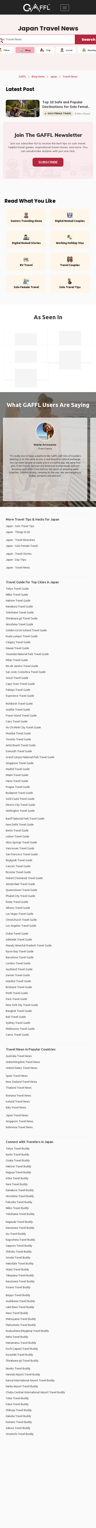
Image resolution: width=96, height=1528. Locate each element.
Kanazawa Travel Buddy (20, 1227)
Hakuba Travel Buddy (18, 1416)
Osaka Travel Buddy (18, 1160)
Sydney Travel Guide (18, 1022)
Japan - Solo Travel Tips (20, 526)
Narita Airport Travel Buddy (22, 1386)
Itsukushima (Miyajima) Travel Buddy (27, 1330)
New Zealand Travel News (21, 1081)
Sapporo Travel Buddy (19, 1245)
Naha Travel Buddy (17, 1336)
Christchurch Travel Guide (21, 919)
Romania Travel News (18, 1095)
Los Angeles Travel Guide (21, 925)
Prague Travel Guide (18, 786)
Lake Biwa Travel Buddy (20, 1307)
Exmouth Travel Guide (19, 751)
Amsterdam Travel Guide (20, 884)
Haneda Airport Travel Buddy (23, 1374)
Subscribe (48, 162)
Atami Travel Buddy (17, 1269)
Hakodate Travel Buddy (20, 1263)
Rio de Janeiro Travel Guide (22, 666)
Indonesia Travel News (19, 1127)
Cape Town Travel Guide (20, 683)
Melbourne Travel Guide (20, 1028)
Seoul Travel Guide (17, 677)
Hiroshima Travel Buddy (20, 1196)
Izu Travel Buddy (16, 1233)
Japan (53, 76)
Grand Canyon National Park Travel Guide (30, 757)
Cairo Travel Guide (17, 721)
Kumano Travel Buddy (19, 1422)
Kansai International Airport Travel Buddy (30, 1380)
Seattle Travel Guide (18, 709)
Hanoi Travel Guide (17, 781)
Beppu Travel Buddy (18, 1295)
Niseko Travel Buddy (18, 1368)
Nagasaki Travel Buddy (19, 1221)
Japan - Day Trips (16, 559)
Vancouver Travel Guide (20, 848)
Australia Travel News (19, 1056)
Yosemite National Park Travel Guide (27, 654)
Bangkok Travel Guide (19, 1010)
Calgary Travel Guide (18, 642)
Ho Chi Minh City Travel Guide (23, 727)
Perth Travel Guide (17, 993)
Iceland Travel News (18, 1101)
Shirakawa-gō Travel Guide (22, 618)
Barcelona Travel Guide (20, 957)
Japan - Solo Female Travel (22, 545)
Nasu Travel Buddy (17, 1313)
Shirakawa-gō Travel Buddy (22, 1360)
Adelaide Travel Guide (19, 939)
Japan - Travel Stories (19, 553)
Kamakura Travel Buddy (20, 1190)
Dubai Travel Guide (17, 933)
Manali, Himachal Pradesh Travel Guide (29, 945)
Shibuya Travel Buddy (19, 1410)
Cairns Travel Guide (17, 1034)
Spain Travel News (17, 1075)
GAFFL (22, 76)
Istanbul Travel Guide (18, 981)
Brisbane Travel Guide (19, 987)
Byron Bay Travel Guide (20, 951)
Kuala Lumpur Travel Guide (22, 636)
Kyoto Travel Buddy (17, 1154)
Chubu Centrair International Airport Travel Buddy (35, 1392)
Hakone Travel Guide (18, 600)
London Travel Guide (18, 963)
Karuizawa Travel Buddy (20, 1281)
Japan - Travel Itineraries (20, 539)
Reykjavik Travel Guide (19, 860)
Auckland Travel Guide (19, 969)
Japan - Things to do (18, 532)
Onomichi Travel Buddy (20, 1433)
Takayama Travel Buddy (20, 1275)
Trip (45, 50)
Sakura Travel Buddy (18, 1428)
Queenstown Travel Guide (21, 890)
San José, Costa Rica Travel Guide (26, 672)
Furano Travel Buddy (18, 1287)
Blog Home (38, 76)
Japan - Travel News (18, 567)
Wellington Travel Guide (20, 810)
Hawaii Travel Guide (17, 648)
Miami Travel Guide (17, 775)
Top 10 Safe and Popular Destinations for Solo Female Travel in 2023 (66, 104)
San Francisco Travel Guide (22, 854)
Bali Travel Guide (16, 1016)
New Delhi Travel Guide (20, 824)
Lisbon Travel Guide (17, 836)
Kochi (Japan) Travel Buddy (22, 1348)
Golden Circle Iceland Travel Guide (26, 630)
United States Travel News (21, 1067)
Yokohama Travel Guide (20, 612)
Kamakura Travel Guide (19, 606)
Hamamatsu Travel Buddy (21, 1342)
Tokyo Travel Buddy (17, 1148)
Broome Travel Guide (18, 872)
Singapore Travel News (19, 1121)
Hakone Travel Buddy (18, 1166)
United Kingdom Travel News (23, 1062)
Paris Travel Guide (16, 999)
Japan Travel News (17, 1115)
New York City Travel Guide (22, 1005)
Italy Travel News (16, 1107)
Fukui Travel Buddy (17, 1404)
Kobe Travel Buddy (17, 1178)
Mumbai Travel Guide (18, 733)
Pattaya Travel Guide (18, 689)
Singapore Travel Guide (20, 763)
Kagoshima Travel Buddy (20, 1239)
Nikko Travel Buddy (17, 1208)
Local (66, 50)
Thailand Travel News (19, 1087)
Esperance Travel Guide (20, 695)
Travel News (70, 76)
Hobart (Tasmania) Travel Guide (24, 878)
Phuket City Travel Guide (20, 895)
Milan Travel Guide (17, 660)
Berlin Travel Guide (17, 830)
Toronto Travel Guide (18, 739)
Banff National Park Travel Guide (25, 818)
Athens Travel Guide (18, 907)
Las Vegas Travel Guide (19, 913)
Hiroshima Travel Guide (19, 624)
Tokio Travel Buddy (17, 1398)
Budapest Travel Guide (19, 792)
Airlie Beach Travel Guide (21, 745)
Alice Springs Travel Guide (21, 842)
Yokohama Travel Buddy (20, 1214)
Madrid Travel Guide (18, 769)
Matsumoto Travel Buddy (21, 1324)
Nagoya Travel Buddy (18, 1172)
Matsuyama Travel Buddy (21, 1319)
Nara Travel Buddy (17, 1184)
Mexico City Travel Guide (20, 804)
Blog (24, 50)
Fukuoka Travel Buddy (19, 1202)
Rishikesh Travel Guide (19, 703)
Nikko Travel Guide (17, 594)
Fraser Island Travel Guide (21, 715)
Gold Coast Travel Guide (20, 798)
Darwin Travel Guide (18, 975)
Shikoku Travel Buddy (19, 1251)
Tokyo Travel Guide (17, 588)
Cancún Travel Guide (18, 866)
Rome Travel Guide (17, 901)
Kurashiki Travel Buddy (19, 1354)
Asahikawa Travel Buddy (20, 1301)
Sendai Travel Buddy (18, 1257)
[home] (36, 7)
